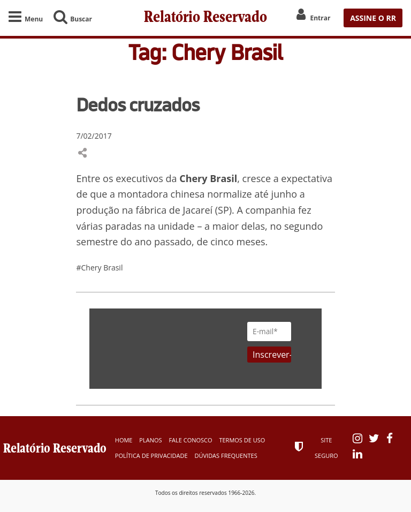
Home (124, 440)
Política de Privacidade (151, 455)
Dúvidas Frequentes (226, 455)
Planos (150, 440)
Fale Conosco (190, 440)
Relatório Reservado (205, 18)
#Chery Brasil (99, 267)
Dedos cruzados (137, 104)
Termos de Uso (242, 440)
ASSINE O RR (373, 18)
